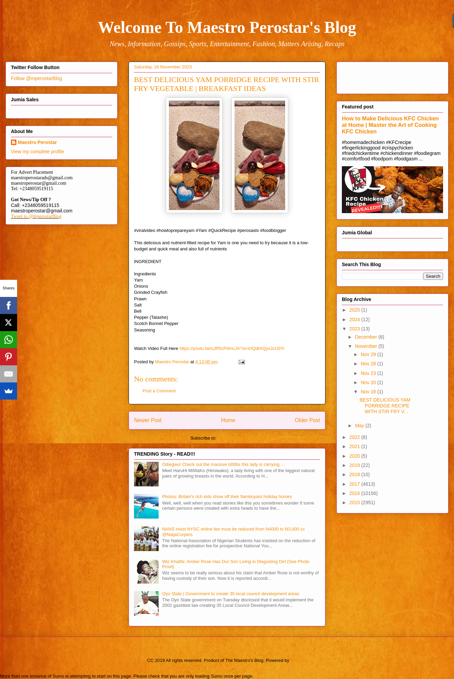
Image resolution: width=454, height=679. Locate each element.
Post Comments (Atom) (240, 438)
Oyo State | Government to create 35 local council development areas (230, 593)
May (360, 425)
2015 (355, 502)
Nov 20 (369, 382)
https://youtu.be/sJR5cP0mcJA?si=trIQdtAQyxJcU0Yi (231, 348)
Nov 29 (369, 354)
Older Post (307, 420)
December (366, 337)
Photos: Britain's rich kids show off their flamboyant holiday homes (227, 496)
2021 (355, 446)
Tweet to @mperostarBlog (36, 216)
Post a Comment (159, 390)
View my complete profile (37, 151)
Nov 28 (369, 363)
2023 (355, 328)
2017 (355, 484)
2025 (355, 310)
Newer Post (148, 420)
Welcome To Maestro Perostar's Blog (227, 27)
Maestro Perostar (37, 142)
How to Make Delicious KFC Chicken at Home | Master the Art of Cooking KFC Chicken (390, 124)
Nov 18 (369, 391)
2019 (355, 465)
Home (228, 420)
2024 (355, 319)
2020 (355, 456)
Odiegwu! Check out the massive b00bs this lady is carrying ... (223, 464)
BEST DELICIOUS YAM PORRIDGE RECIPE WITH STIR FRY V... (385, 405)
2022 (355, 437)
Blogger (298, 660)
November (366, 346)
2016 (355, 493)
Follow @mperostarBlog (36, 78)
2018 (355, 474)
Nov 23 (369, 373)
